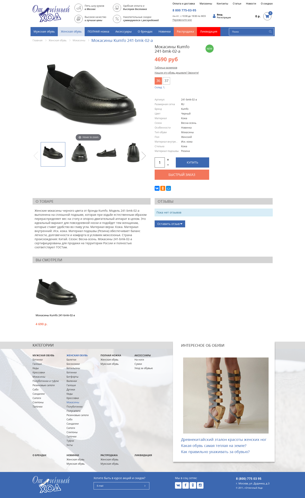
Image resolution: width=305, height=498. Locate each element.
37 (166, 80)
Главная (38, 40)
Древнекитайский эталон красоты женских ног (224, 439)
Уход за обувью (143, 368)
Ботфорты (72, 376)
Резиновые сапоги (44, 385)
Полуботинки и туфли (46, 381)
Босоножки (73, 364)
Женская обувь (71, 31)
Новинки (165, 31)
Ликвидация (208, 31)
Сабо (35, 389)
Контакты (222, 3)
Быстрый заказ (181, 174)
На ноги (139, 359)
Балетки (71, 359)
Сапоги (37, 398)
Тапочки (38, 406)
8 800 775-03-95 (184, 10)
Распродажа (185, 31)
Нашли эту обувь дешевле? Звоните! (177, 72)
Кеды (36, 368)
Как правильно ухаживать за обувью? (215, 451)
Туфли (70, 440)
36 (158, 80)
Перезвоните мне (182, 19)
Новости (251, 3)
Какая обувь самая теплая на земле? (213, 445)
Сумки (138, 364)
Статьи (237, 3)
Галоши (37, 364)
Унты (70, 445)
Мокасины (79, 40)
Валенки (72, 381)
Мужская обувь (44, 31)
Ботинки (38, 359)
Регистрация (224, 17)
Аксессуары (123, 31)
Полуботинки (75, 406)
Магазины (206, 3)
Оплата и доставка (184, 3)
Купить (192, 162)
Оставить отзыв (168, 224)
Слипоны (38, 402)
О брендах (145, 31)
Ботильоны (73, 368)
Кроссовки (39, 372)
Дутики (71, 389)
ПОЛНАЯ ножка (98, 31)
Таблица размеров (166, 67)
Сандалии (39, 394)
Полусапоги (74, 411)
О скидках (267, 3)
